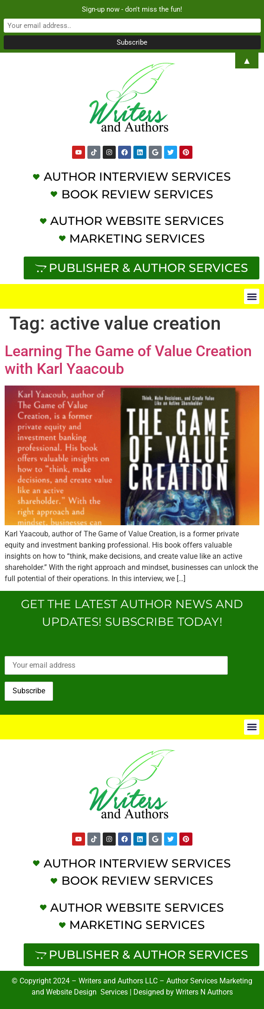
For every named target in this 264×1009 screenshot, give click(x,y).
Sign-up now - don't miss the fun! (132, 9)
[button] (251, 296)
